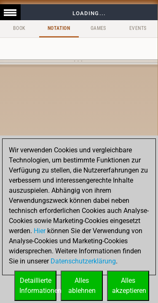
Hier (40, 231)
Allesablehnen (82, 285)
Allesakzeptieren (129, 285)
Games (98, 28)
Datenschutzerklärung (83, 261)
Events (137, 28)
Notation (59, 28)
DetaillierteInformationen (37, 285)
